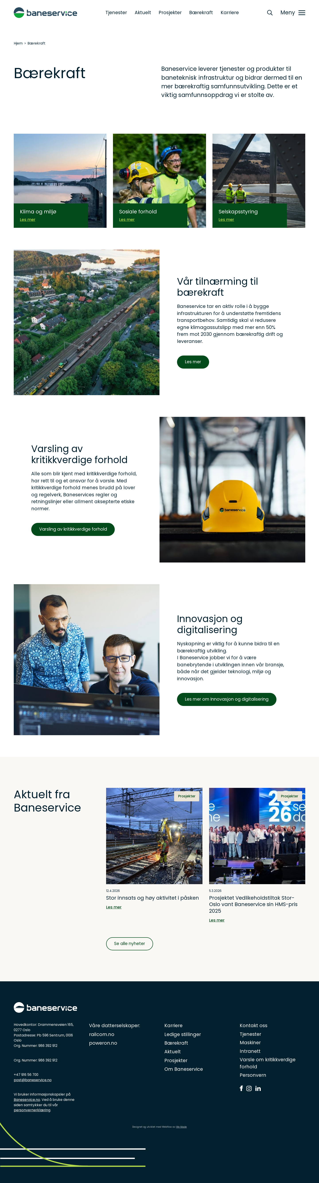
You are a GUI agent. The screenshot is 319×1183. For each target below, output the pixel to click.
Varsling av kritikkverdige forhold (73, 529)
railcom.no (101, 1034)
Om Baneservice (183, 1069)
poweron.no (103, 1043)
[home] (45, 12)
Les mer (193, 362)
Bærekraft (201, 12)
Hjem (18, 43)
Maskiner (250, 1042)
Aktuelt (143, 12)
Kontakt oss (253, 1025)
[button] (292, 13)
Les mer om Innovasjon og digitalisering (226, 699)
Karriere (230, 12)
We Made (181, 1127)
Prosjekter (170, 12)
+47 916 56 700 (26, 1074)
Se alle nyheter (129, 944)
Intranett (250, 1051)
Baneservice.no (27, 1099)
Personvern (253, 1075)
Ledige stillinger (182, 1034)
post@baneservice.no (33, 1079)
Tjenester (116, 12)
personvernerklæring (32, 1110)
